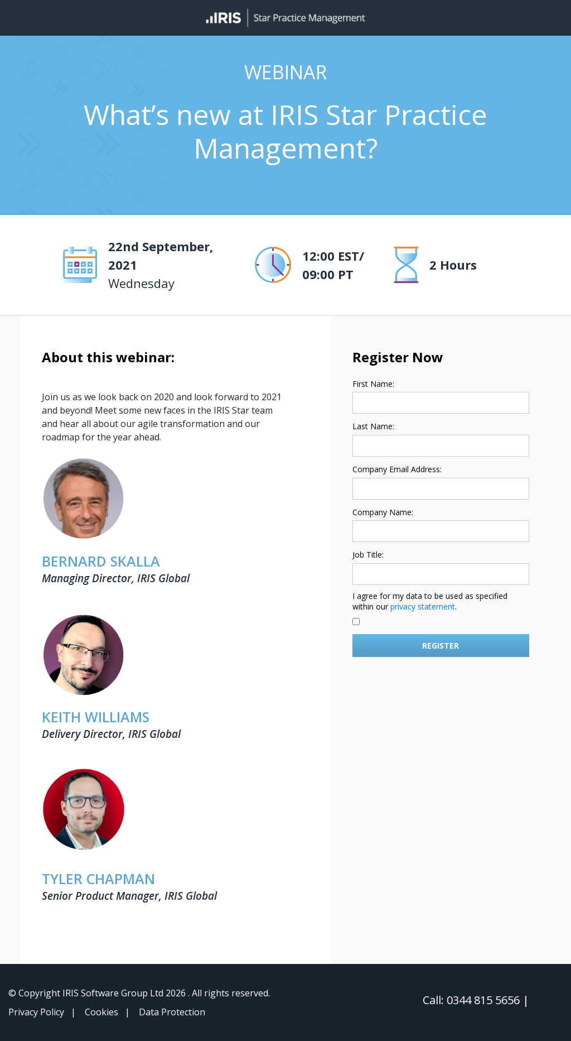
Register (440, 645)
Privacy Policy (36, 1012)
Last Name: (373, 426)
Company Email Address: (397, 469)
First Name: (373, 383)
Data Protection (172, 1012)
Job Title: (368, 554)
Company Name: (382, 512)
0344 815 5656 (484, 1000)
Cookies (101, 1012)
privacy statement (422, 606)
